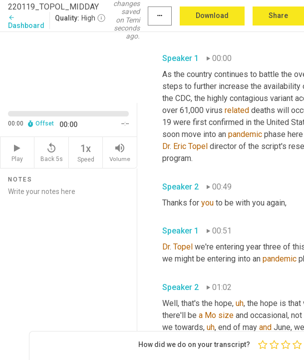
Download (212, 16)
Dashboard (26, 22)
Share (278, 16)
